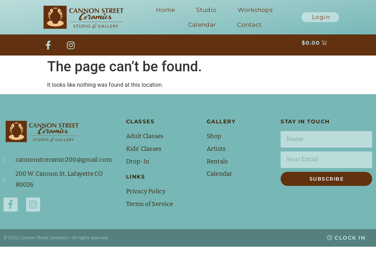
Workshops (255, 9)
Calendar (202, 24)
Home (165, 9)
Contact (249, 24)
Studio (206, 9)
